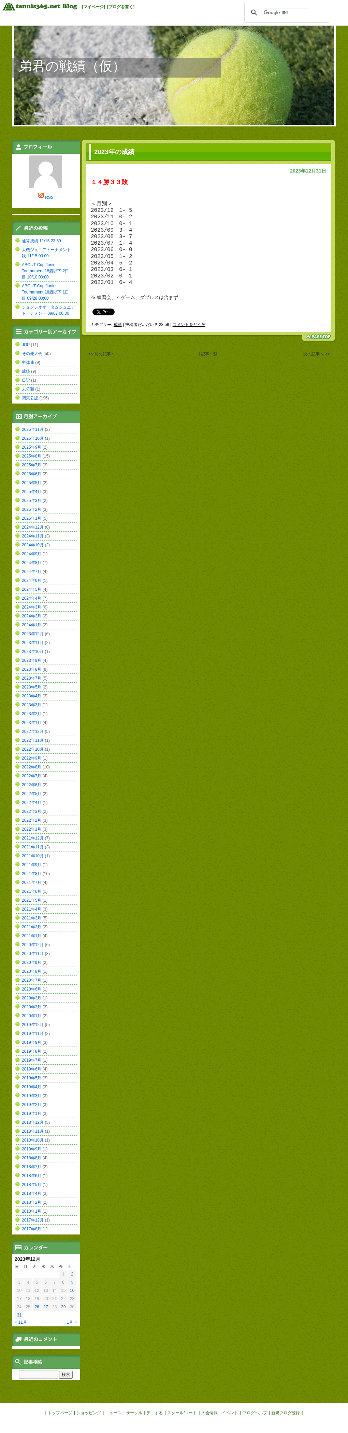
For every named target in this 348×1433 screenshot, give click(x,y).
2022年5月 (31, 793)
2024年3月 (31, 607)
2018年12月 (33, 1122)
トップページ (60, 1412)
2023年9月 (31, 660)
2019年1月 (31, 1113)
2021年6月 (31, 891)
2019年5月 (31, 1078)
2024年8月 (31, 562)
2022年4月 (31, 802)
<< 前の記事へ (101, 354)
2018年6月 (31, 1175)
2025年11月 (33, 429)
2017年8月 (31, 1229)
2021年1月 (31, 935)
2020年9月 (31, 962)
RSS (49, 197)
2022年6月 (31, 784)
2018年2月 (31, 1202)
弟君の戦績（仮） (72, 66)
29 (63, 1307)
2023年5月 (31, 687)
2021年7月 (31, 882)
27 (45, 1307)
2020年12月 (33, 944)
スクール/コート (182, 1412)
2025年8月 (31, 456)
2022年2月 (31, 820)
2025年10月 (33, 438)
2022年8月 (31, 767)
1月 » (72, 1322)
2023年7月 (31, 678)
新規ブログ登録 (285, 1412)
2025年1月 (31, 518)
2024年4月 (31, 598)
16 (72, 1290)
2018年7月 (31, 1166)
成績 (118, 325)
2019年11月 (33, 1033)
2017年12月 (33, 1220)
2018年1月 (31, 1211)
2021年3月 (31, 918)
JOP (26, 344)
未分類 (28, 389)
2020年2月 (31, 1007)
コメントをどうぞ (189, 325)
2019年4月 (31, 1086)
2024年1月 (31, 625)
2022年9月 (31, 758)
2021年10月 (33, 856)
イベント (230, 1412)
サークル (134, 1412)
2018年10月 (33, 1140)
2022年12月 (33, 731)
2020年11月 (33, 953)
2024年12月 (33, 527)
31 (19, 1315)
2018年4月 (31, 1193)
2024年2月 (31, 616)
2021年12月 (33, 838)
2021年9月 (31, 864)
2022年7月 (31, 776)
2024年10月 (33, 545)
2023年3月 (31, 704)
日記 (26, 380)
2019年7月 (31, 1060)
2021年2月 (31, 927)
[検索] (286, 13)
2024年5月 (31, 589)
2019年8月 (31, 1051)
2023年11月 (33, 642)
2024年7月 (31, 571)
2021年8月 (31, 873)
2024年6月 (31, 580)
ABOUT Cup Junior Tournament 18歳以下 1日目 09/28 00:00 (45, 292)
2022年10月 (33, 749)
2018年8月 (31, 1158)
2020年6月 (31, 989)
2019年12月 (33, 1024)
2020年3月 (31, 998)
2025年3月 (31, 500)
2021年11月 (33, 847)
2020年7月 (31, 980)
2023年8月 (31, 669)
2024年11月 (33, 536)
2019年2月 (31, 1104)
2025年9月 (31, 447)
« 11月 (21, 1322)
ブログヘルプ (255, 1412)
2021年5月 (31, 900)
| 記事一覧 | (209, 354)
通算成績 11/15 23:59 (41, 240)
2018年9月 (31, 1149)
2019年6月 (31, 1069)
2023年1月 (31, 722)
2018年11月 (33, 1131)
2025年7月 (31, 465)
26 (36, 1307)
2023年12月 (33, 633)
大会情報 (209, 1412)
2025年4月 (31, 491)
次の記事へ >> (316, 354)
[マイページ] (93, 6)
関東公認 (30, 398)
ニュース (113, 1412)
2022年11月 (33, 740)
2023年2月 (31, 713)
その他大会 (32, 353)
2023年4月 (31, 696)
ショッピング (88, 1412)
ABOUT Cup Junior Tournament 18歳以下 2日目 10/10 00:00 (45, 270)
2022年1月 (31, 829)
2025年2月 (31, 509)
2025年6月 (31, 474)
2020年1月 (31, 1015)
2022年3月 (31, 811)
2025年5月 (31, 482)
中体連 (28, 362)
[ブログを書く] (120, 6)
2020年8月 (31, 971)
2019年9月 (31, 1042)
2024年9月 (31, 553)
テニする (154, 1412)
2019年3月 (31, 1095)
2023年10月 (33, 651)
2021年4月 (31, 909)
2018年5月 (31, 1184)
